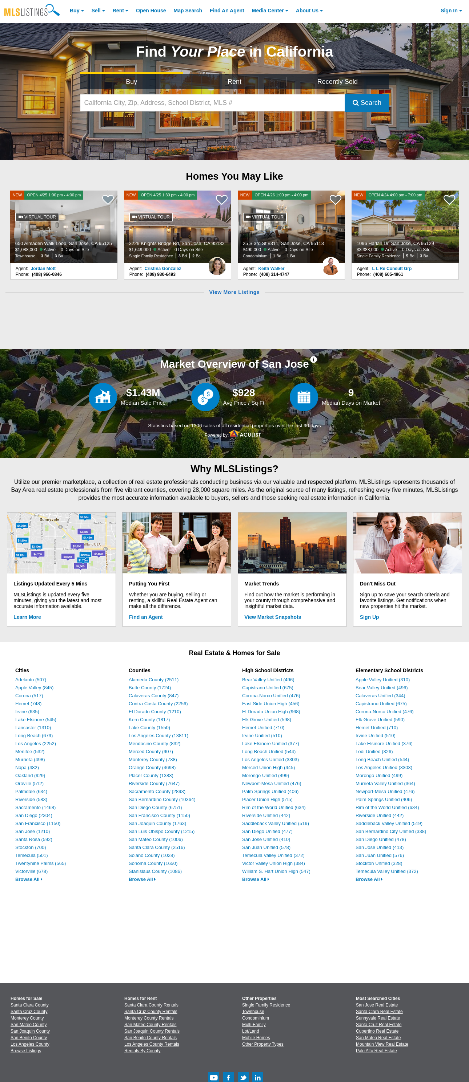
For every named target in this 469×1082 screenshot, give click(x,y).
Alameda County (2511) (154, 679)
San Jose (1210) (32, 831)
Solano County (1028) (152, 855)
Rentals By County (142, 1050)
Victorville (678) (31, 871)
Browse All (29, 879)
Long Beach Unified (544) (269, 751)
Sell (96, 10)
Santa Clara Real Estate (379, 1011)
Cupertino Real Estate (377, 1031)
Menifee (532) (29, 751)
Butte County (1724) (150, 687)
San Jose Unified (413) (380, 847)
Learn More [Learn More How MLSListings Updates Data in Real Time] (27, 617)
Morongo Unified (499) (265, 775)
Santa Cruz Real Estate (378, 1024)
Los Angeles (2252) (35, 743)
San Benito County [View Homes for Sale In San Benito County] (29, 1037)
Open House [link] (151, 10)
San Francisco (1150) (37, 823)
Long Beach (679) (34, 735)
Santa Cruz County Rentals (150, 1011)
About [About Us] (307, 10)
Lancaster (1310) (33, 727)
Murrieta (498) (30, 759)
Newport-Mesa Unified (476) (271, 783)
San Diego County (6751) (155, 807)
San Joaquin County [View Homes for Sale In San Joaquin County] (30, 1031)
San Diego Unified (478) (381, 839)
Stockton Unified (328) (379, 863)
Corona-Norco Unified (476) (271, 695)
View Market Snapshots (272, 617)
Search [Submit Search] (367, 102)
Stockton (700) (30, 847)
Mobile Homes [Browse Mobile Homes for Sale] (256, 1037)
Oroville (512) (29, 783)
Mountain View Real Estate (382, 1044)
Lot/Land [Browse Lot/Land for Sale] (250, 1031)
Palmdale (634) (31, 791)
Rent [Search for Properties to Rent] (234, 81)
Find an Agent (146, 617)
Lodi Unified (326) (374, 751)
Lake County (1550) (149, 727)
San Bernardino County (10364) (162, 799)
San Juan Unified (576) (380, 855)
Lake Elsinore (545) (35, 719)
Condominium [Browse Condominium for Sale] (255, 1018)
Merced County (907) (151, 751)
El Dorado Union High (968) (271, 711)
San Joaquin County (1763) (157, 823)
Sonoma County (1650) (153, 863)
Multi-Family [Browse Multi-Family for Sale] (254, 1024)
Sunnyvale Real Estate (378, 1018)
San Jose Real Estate (377, 1005)
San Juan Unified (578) (266, 847)
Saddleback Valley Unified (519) (275, 823)
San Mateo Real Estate (378, 1037)
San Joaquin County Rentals (152, 1031)
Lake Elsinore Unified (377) (270, 743)
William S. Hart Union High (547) (276, 871)
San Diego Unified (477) (267, 831)
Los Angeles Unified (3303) (270, 759)
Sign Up (369, 617)
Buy (74, 10)
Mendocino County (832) (154, 743)
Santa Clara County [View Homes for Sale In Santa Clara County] (30, 1005)
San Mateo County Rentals (150, 1024)
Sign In (449, 10)
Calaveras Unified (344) (380, 695)
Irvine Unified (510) (262, 735)
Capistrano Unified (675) (267, 687)
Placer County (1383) (151, 775)
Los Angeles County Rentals (151, 1044)
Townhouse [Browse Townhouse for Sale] (253, 1011)
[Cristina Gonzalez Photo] (217, 263)
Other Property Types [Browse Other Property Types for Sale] (263, 1044)
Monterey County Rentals (148, 1018)
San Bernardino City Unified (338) (391, 831)
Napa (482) (27, 767)
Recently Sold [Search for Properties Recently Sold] (337, 81)
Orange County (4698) (152, 767)
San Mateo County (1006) (156, 839)
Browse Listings (26, 1050)
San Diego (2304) (33, 815)
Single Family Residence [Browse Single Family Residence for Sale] (266, 1005)
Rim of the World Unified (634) (274, 807)
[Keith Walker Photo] (331, 263)
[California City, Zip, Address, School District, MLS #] (212, 103)
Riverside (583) (31, 799)
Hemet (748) (28, 703)
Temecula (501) (31, 855)
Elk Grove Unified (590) (380, 719)
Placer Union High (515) (267, 799)
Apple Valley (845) (34, 687)
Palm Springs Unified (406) (270, 791)
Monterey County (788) (153, 759)
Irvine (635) (27, 711)
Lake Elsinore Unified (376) (384, 743)
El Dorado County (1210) (155, 711)
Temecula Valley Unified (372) (273, 855)
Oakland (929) (30, 775)
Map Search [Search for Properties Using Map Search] (188, 10)
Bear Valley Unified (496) (268, 679)
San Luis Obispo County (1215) (162, 831)
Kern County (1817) (149, 719)
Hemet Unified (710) (263, 727)
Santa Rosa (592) (33, 839)
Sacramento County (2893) (157, 791)
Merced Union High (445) (268, 767)
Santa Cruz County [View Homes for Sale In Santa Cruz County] (29, 1011)
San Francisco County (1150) (159, 815)
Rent (118, 10)
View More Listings (234, 292)
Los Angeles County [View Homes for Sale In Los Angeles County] (30, 1044)
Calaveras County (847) (154, 695)
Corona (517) (29, 695)
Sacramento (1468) (35, 807)
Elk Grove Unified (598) (266, 719)
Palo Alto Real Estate (376, 1050)
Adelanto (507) (30, 679)
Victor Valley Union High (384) (273, 863)
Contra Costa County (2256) (158, 703)
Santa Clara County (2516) (157, 847)
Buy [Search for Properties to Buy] (131, 81)
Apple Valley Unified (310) (383, 679)
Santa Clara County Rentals (151, 1005)
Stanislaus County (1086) (155, 871)
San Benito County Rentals (150, 1037)
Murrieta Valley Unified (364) (385, 783)
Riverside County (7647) (154, 783)
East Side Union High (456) (271, 703)
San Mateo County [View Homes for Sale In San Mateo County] (29, 1024)
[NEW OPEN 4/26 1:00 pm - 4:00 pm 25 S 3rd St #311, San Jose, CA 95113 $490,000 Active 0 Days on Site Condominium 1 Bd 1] (291, 227)
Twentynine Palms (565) (40, 863)
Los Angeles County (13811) (158, 735)
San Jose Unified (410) (266, 839)
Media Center (268, 10)
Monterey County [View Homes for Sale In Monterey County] (27, 1018)
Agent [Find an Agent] (227, 10)
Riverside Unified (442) (266, 815)
